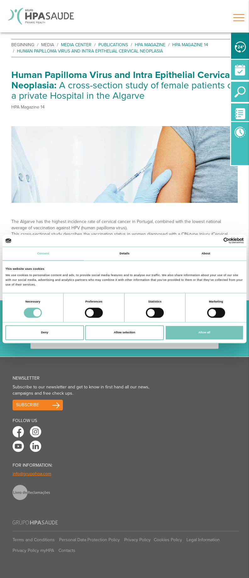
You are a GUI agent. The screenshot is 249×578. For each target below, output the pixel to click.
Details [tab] (124, 253)
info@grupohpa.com (32, 473)
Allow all (204, 332)
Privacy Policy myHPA (33, 550)
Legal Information (203, 539)
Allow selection (124, 332)
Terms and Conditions (34, 539)
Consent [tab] (43, 253)
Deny (44, 332)
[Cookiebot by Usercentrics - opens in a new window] (216, 241)
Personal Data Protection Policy (89, 539)
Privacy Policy (137, 539)
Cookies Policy (168, 539)
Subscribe (27, 405)
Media (47, 44)
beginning (22, 44)
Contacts (66, 550)
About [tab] (206, 253)
